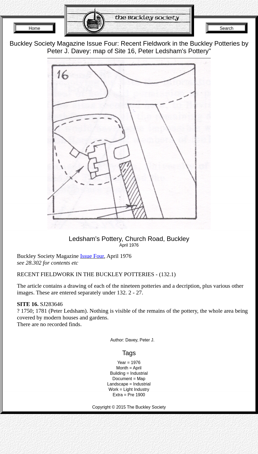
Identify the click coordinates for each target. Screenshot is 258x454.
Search (227, 28)
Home (34, 28)
